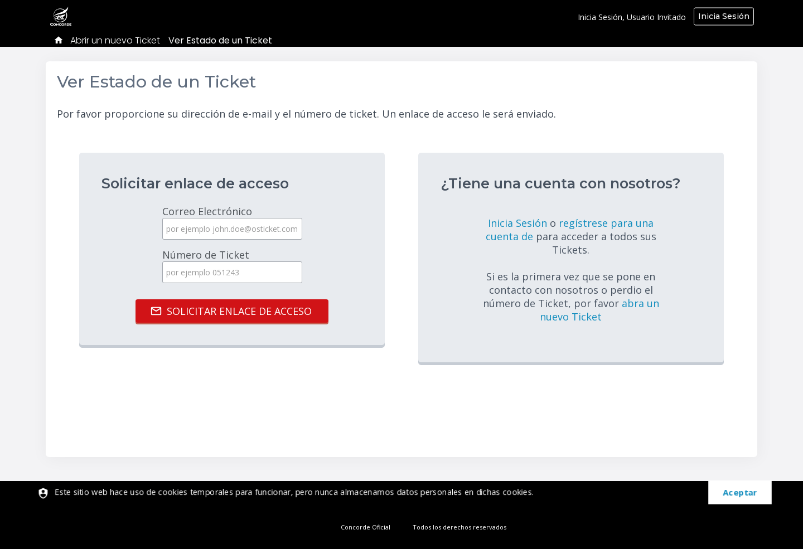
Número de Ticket (232, 265)
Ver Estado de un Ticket (220, 40)
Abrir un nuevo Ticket (115, 40)
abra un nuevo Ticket (599, 310)
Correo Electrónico (232, 222)
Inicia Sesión (723, 16)
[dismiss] (734, 493)
